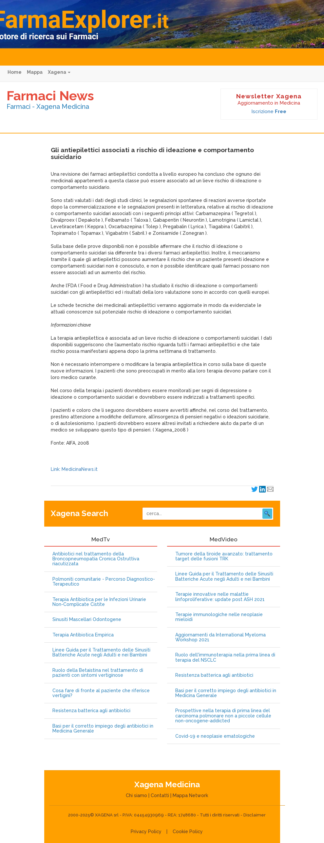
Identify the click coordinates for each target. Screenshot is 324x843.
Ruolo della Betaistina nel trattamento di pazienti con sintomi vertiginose (97, 673)
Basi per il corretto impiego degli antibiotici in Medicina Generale (102, 728)
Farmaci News (50, 95)
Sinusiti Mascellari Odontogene (86, 619)
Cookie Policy (188, 831)
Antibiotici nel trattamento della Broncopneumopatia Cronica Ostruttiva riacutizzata (95, 559)
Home (15, 72)
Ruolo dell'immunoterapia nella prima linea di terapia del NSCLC (225, 657)
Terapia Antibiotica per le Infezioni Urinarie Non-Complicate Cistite (99, 602)
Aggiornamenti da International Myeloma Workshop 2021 (220, 637)
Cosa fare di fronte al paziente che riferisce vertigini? (101, 693)
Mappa (35, 72)
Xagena (59, 72)
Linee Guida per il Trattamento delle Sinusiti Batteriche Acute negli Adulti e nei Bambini (101, 652)
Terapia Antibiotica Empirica (83, 634)
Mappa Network (190, 795)
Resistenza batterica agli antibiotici (91, 710)
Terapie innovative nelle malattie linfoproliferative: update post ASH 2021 (220, 597)
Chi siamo (136, 795)
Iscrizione (268, 111)
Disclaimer (254, 815)
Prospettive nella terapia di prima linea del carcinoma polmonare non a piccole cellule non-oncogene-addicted (223, 715)
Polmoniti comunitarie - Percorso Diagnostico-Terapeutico (103, 582)
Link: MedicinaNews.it (74, 469)
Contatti (160, 795)
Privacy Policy (146, 831)
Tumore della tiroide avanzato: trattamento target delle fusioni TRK (224, 556)
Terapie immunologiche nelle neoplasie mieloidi (219, 617)
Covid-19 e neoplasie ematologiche (215, 736)
